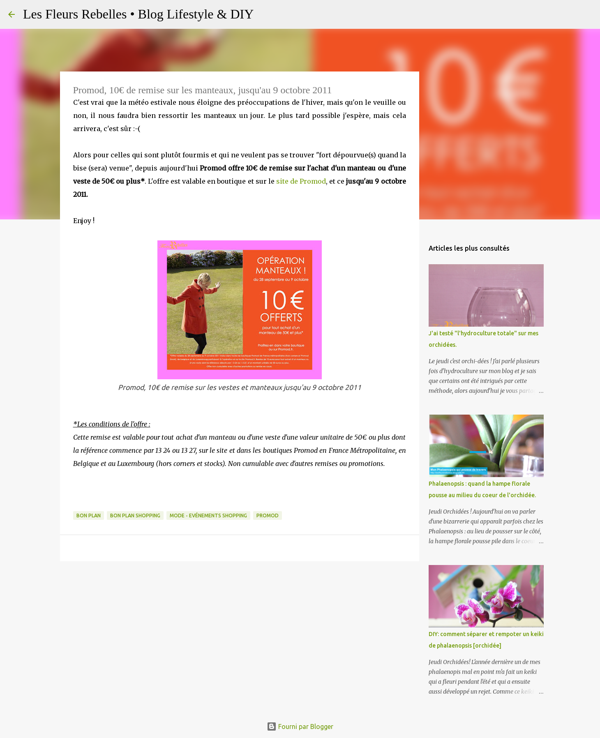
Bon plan (88, 515)
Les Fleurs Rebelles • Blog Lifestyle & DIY (138, 14)
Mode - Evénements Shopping (208, 515)
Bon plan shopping (135, 515)
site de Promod (301, 181)
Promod (267, 515)
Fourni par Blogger (300, 726)
